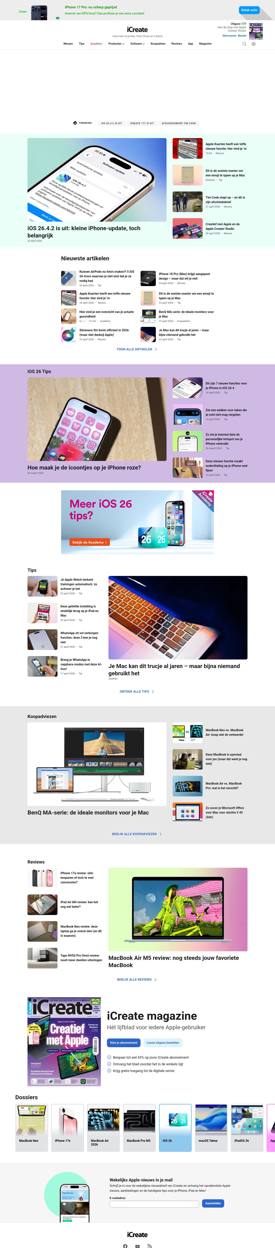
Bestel (242, 35)
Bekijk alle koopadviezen (137, 834)
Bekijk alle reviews (137, 979)
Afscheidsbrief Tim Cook (179, 123)
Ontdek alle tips (137, 691)
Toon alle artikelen (138, 349)
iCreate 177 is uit (142, 123)
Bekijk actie (249, 10)
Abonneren (229, 35)
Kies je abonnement (123, 1043)
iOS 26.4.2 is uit (111, 123)
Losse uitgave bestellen (163, 1043)
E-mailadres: (118, 1198)
